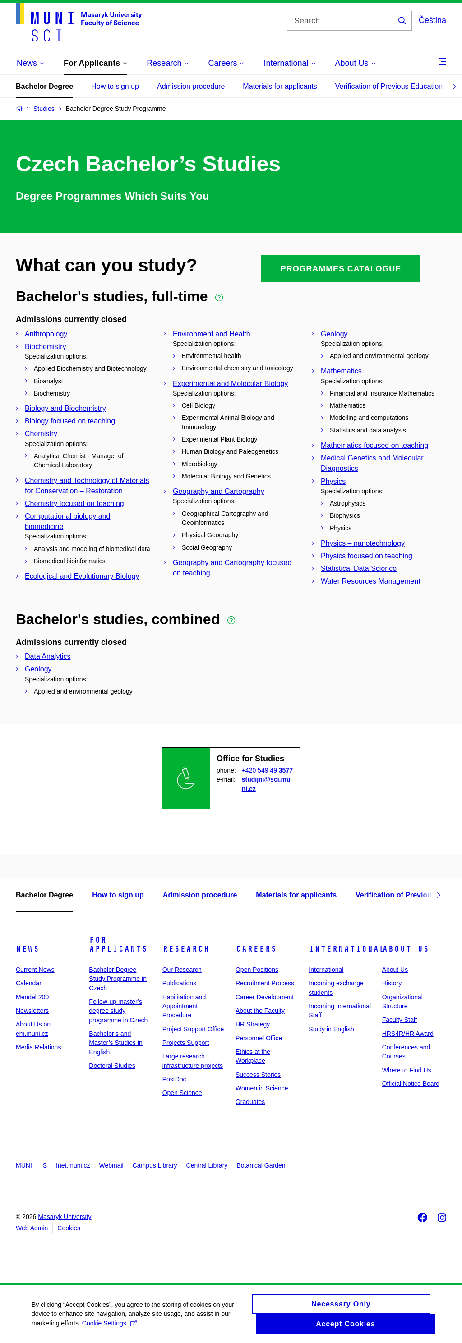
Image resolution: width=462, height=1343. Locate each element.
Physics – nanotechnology (363, 543)
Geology (334, 334)
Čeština (432, 20)
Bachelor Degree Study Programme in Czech (118, 979)
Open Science (182, 1092)
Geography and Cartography (218, 491)
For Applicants (118, 944)
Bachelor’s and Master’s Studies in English (116, 1043)
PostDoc (174, 1079)
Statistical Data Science (359, 568)
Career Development (265, 997)
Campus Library (155, 1165)
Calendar (29, 983)
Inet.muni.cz (73, 1165)
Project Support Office (193, 1029)
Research (185, 949)
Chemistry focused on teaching (74, 503)
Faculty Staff (399, 1019)
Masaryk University (64, 1216)
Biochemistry (45, 346)
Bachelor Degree (44, 86)
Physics (333, 481)
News (27, 949)
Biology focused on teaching (70, 421)
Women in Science (262, 1088)
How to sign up (115, 86)
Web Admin (32, 1228)
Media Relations (38, 1047)
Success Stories (258, 1074)
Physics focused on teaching (366, 556)
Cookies (68, 1228)
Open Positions (257, 969)
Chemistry (41, 433)
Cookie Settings (109, 1327)
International (347, 949)
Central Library (207, 1165)
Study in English (331, 1029)
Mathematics (341, 371)
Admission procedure (191, 86)
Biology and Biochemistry (65, 408)
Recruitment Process (265, 983)
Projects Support (185, 1042)
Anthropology (46, 334)
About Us (405, 949)
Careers (256, 949)
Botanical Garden (260, 1165)
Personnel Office (259, 1038)
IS (44, 1165)
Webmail (111, 1165)
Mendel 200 (32, 997)
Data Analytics (47, 656)
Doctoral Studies (112, 1065)
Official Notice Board (410, 1083)
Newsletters (32, 1010)
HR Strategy (253, 1024)
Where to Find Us (406, 1070)
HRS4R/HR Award (408, 1033)
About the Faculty (260, 1010)
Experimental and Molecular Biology (230, 383)
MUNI (24, 1165)
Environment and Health (211, 334)
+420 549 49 (267, 770)
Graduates (250, 1101)
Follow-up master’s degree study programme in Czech (118, 1011)
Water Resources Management (370, 581)
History (392, 983)
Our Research (182, 969)
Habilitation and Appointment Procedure (184, 1006)
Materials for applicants (280, 86)
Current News (35, 969)
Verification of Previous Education (389, 86)
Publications (179, 983)
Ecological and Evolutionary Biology (82, 576)
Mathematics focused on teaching (374, 445)
